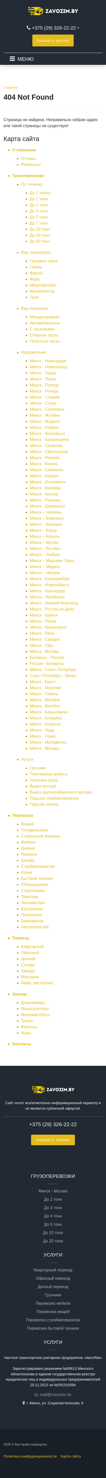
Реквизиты (31, 164)
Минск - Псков (43, 621)
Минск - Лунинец (45, 500)
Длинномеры (33, 1002)
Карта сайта (71, 1456)
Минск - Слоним (45, 397)
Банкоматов (32, 921)
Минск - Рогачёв (45, 458)
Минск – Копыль (45, 536)
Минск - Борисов (45, 724)
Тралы (27, 1021)
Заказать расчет (53, 40)
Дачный (28, 959)
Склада (28, 965)
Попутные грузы (45, 341)
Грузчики (38, 768)
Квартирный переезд (53, 1270)
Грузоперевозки (28, 176)
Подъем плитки (44, 804)
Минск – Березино (47, 518)
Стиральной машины (40, 836)
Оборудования (34, 884)
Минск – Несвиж (45, 573)
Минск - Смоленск (46, 470)
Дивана (28, 848)
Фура (34, 279)
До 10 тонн (40, 229)
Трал (34, 297)
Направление (33, 352)
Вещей (27, 824)
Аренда (19, 994)
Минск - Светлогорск (49, 452)
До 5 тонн (39, 217)
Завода (28, 971)
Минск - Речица (44, 391)
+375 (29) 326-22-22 (54, 28)
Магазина (30, 977)
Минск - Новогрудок (48, 361)
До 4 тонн (39, 211)
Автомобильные (45, 323)
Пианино (29, 854)
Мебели (28, 842)
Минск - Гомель (44, 694)
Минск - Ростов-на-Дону (52, 609)
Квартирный (32, 946)
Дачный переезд (53, 1287)
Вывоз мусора (43, 786)
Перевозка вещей (53, 1312)
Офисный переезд (53, 1278)
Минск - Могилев (45, 688)
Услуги (27, 759)
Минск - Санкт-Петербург (53, 669)
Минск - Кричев (44, 494)
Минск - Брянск (44, 615)
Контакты (21, 1044)
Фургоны (29, 1027)
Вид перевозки (34, 308)
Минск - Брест (43, 682)
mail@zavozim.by (56, 1394)
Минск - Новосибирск (49, 585)
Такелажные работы (48, 774)
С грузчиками (42, 329)
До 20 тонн (40, 235)
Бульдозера (32, 909)
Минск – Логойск (45, 548)
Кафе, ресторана (37, 983)
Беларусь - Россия (47, 657)
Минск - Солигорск (47, 409)
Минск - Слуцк (43, 403)
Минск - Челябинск (47, 597)
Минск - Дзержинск (47, 506)
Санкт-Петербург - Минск (53, 676)
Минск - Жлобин (45, 415)
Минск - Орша (43, 373)
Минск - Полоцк (44, 385)
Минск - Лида (42, 730)
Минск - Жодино (45, 421)
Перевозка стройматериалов (53, 1320)
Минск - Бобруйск (46, 718)
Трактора (29, 897)
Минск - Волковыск (47, 433)
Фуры (26, 1033)
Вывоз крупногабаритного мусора (61, 792)
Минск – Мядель (45, 567)
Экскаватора (33, 903)
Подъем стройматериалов (54, 798)
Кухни (26, 872)
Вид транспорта (36, 252)
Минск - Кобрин (44, 427)
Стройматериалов (38, 866)
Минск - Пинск (43, 379)
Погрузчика (31, 915)
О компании (24, 150)
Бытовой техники (37, 878)
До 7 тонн (39, 223)
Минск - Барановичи (48, 712)
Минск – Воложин (46, 524)
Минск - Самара (45, 639)
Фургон (36, 273)
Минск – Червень (46, 512)
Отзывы (28, 158)
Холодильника (34, 830)
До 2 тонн (39, 199)
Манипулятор (42, 291)
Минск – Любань (45, 554)
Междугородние (44, 317)
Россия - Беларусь (47, 663)
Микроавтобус (43, 285)
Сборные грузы (44, 335)
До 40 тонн (40, 241)
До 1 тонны (40, 193)
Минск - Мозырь (45, 748)
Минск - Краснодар (47, 591)
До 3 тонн (39, 205)
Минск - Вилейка (45, 488)
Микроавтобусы (35, 1015)
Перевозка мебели (53, 1303)
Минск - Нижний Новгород (54, 603)
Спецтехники (33, 890)
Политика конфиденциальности (30, 1456)
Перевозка (22, 815)
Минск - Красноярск (48, 627)
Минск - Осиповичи (47, 482)
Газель (36, 267)
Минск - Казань (44, 464)
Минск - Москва (44, 651)
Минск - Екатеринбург (50, 579)
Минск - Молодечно (48, 742)
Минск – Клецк (43, 530)
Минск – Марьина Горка (52, 561)
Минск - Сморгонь (46, 445)
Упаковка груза (44, 780)
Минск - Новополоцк (48, 367)
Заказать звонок (53, 1140)
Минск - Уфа (41, 645)
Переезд (20, 938)
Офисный (30, 953)
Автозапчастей (35, 927)
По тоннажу (32, 184)
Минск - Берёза (44, 476)
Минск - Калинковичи (49, 439)
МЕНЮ (26, 59)
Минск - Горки (42, 736)
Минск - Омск (42, 633)
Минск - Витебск (45, 700)
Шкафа (27, 860)
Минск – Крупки (44, 542)
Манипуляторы (35, 1009)
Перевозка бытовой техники (53, 1328)
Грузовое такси (44, 261)
